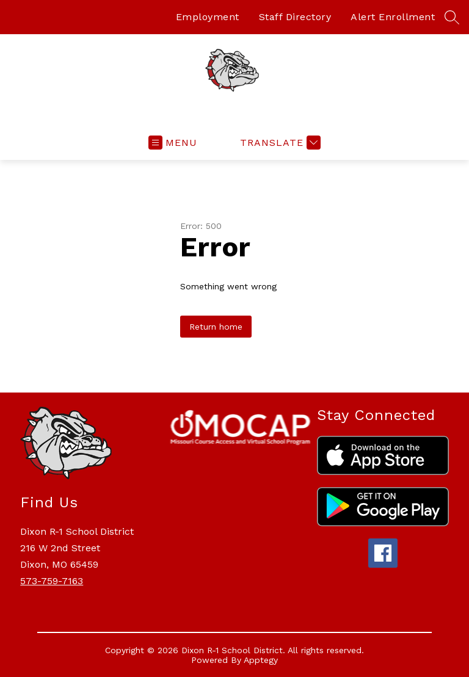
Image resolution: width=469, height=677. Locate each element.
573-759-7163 (51, 581)
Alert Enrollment (393, 17)
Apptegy (261, 660)
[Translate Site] (279, 142)
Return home (215, 326)
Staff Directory (295, 17)
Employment (207, 17)
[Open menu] (172, 142)
